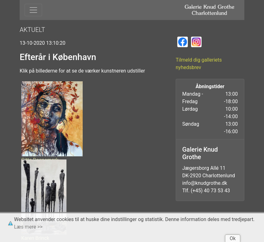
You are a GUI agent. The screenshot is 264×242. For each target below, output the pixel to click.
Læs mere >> (28, 227)
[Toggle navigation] (33, 10)
